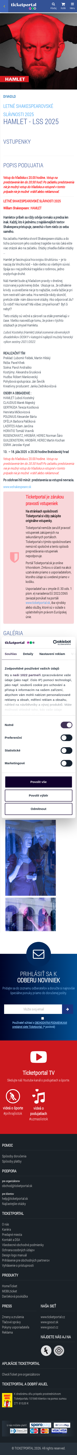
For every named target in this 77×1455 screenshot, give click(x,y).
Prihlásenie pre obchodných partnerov (26, 1260)
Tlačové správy (11, 1322)
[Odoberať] (67, 1009)
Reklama (7, 1332)
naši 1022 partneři (27, 675)
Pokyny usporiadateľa (15, 1327)
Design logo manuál (14, 1255)
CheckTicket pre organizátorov (21, 1374)
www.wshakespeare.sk (17, 487)
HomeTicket (9, 1286)
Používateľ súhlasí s (39, 1025)
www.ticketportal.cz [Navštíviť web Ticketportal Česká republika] (53, 1317)
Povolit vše (38, 782)
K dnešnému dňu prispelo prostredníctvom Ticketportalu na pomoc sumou (40, 1398)
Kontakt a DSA (11, 1239)
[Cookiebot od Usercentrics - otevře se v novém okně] (53, 642)
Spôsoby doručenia (14, 1156)
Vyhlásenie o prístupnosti (18, 1265)
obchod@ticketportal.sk (17, 1186)
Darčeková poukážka (15, 1296)
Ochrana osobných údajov (18, 1250)
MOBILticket (9, 1291)
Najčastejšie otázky (14, 1203)
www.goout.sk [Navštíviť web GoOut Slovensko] (49, 1322)
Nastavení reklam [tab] (52, 654)
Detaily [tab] (28, 654)
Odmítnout (38, 809)
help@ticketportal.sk (15, 1198)
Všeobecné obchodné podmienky (23, 1245)
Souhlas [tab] (11, 654)
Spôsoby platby (12, 1161)
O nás (5, 1224)
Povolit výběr (38, 795)
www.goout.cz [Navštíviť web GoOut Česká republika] (49, 1327)
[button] (63, 6)
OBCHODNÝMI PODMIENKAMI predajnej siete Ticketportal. (39, 1025)
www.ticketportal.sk (38, 602)
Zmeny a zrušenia (13, 1317)
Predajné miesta (12, 1234)
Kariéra (6, 1229)
